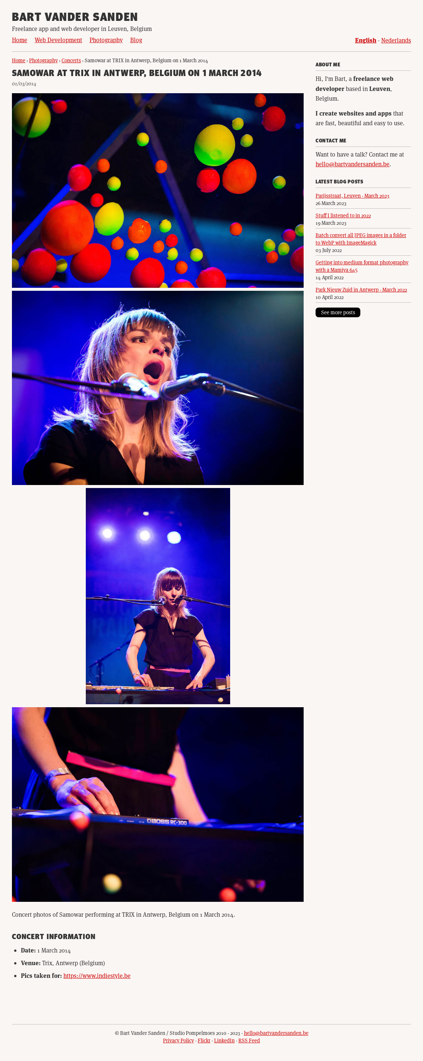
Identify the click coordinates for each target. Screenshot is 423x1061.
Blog (136, 40)
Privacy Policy (178, 1040)
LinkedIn (224, 1040)
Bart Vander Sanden (75, 18)
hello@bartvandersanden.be (352, 164)
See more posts (338, 312)
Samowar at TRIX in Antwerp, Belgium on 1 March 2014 (137, 73)
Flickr (204, 1040)
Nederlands (396, 40)
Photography (106, 40)
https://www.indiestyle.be (97, 975)
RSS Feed (249, 1040)
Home (19, 40)
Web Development (58, 40)
